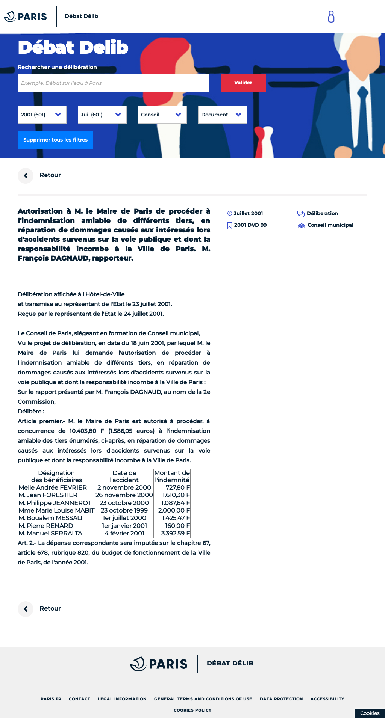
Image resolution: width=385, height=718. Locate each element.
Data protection (281, 699)
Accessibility (327, 699)
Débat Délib (230, 663)
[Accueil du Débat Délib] (53, 16)
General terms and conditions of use (203, 699)
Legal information (122, 699)
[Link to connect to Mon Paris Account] (331, 16)
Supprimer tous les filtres (55, 140)
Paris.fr (51, 699)
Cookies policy (193, 710)
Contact (79, 699)
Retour (39, 176)
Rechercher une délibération (57, 67)
